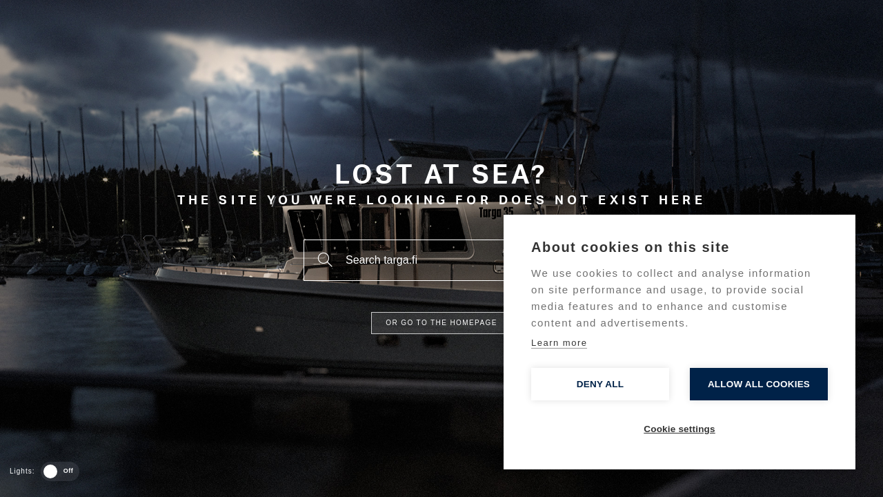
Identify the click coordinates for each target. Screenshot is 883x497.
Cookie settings (679, 429)
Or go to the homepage (441, 323)
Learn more (559, 343)
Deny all (600, 384)
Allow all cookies (759, 384)
